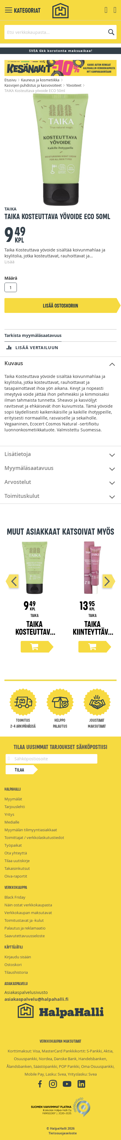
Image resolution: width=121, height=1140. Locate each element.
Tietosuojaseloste (63, 1133)
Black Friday (14, 897)
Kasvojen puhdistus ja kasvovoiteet (33, 85)
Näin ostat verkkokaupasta (28, 905)
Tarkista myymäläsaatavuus (33, 335)
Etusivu (10, 79)
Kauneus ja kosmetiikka (40, 79)
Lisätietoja (17, 453)
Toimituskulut (21, 495)
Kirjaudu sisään (17, 957)
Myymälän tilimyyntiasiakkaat (30, 829)
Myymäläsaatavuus (29, 467)
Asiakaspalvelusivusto (26, 992)
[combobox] (60, 32)
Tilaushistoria (16, 972)
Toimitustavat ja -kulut (24, 920)
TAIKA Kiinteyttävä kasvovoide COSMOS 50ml (92, 635)
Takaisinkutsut (17, 868)
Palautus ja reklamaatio (25, 928)
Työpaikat (13, 845)
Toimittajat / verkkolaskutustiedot (34, 837)
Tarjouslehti (14, 806)
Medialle (11, 822)
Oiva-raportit (15, 876)
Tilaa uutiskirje (17, 860)
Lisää (9, 262)
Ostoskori (13, 964)
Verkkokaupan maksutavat (28, 912)
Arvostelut (17, 481)
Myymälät (13, 799)
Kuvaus (13, 363)
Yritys (9, 814)
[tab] (60, 363)
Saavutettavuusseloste (24, 935)
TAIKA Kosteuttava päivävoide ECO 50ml (34, 635)
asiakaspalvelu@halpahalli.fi (36, 999)
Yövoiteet (74, 85)
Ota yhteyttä (15, 853)
